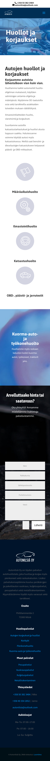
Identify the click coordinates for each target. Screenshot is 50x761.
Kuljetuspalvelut (25, 675)
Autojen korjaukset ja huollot (25, 635)
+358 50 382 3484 (21, 694)
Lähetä (38, 525)
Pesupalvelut (25, 664)
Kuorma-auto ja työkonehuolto (25, 651)
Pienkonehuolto (25, 645)
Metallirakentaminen (25, 680)
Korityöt (25, 640)
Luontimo (38, 754)
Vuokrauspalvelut (25, 669)
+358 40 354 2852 (21, 700)
